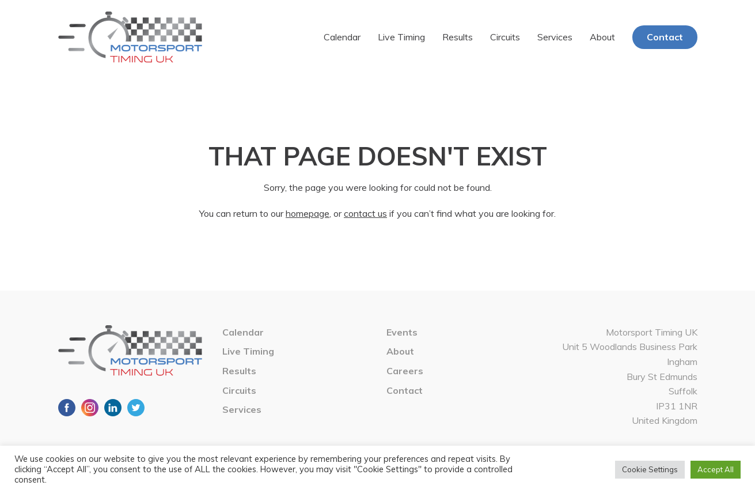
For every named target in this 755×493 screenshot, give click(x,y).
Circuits (505, 37)
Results (457, 37)
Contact (665, 37)
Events (402, 332)
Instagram (89, 407)
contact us (365, 213)
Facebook (66, 407)
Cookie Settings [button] (650, 469)
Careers (404, 371)
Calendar (342, 37)
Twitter (136, 407)
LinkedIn (113, 407)
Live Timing (401, 37)
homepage (307, 213)
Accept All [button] (715, 469)
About (602, 37)
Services (554, 37)
